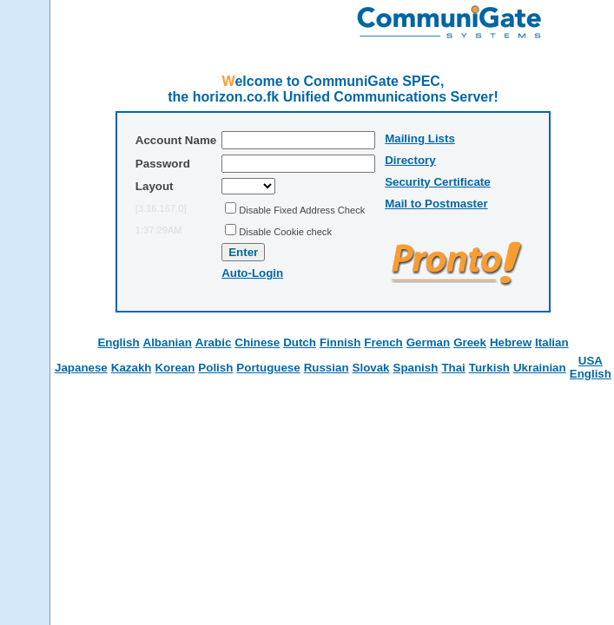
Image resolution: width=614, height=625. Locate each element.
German (428, 342)
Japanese (81, 367)
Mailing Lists (420, 138)
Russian (326, 367)
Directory (410, 160)
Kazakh (131, 367)
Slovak (371, 367)
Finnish (340, 342)
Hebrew (510, 342)
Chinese (257, 342)
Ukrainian (539, 367)
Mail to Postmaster (436, 203)
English (118, 342)
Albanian (167, 342)
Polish (215, 367)
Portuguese (268, 367)
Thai (453, 367)
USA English (590, 367)
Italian (552, 342)
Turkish (489, 367)
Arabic (213, 342)
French (383, 342)
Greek (469, 342)
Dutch (299, 342)
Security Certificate (437, 181)
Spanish (416, 367)
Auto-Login (252, 273)
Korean (175, 367)
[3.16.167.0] (161, 208)
